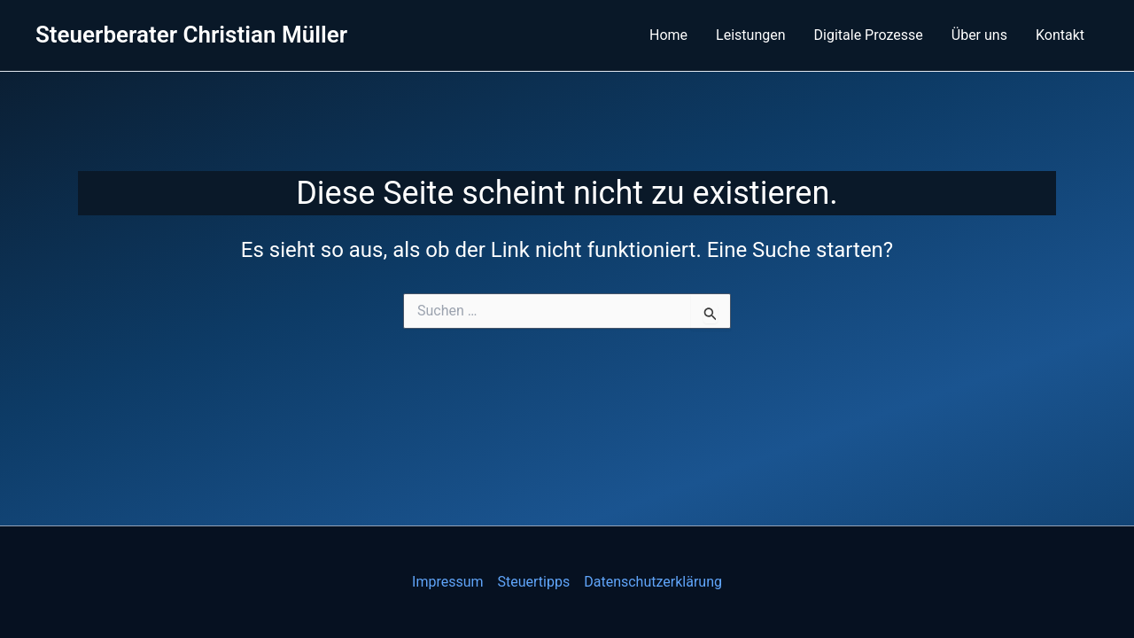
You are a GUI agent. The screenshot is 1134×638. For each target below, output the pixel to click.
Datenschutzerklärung (653, 581)
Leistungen (750, 35)
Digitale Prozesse (868, 35)
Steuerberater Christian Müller (191, 34)
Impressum (448, 581)
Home (668, 35)
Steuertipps (534, 581)
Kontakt (1060, 35)
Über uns (979, 35)
